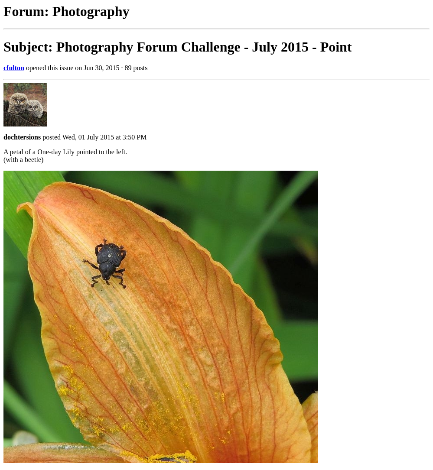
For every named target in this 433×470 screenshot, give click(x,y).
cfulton (13, 67)
